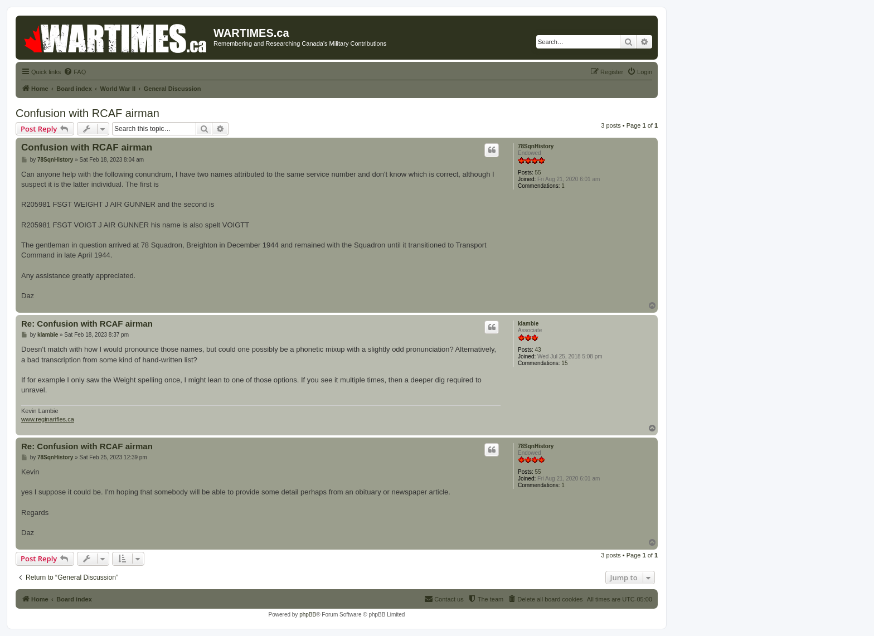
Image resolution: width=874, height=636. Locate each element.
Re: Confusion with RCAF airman (87, 323)
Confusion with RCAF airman (87, 113)
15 (564, 363)
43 (538, 350)
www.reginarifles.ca (47, 419)
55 (538, 172)
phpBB (307, 614)
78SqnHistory (535, 146)
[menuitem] (75, 72)
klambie (528, 324)
